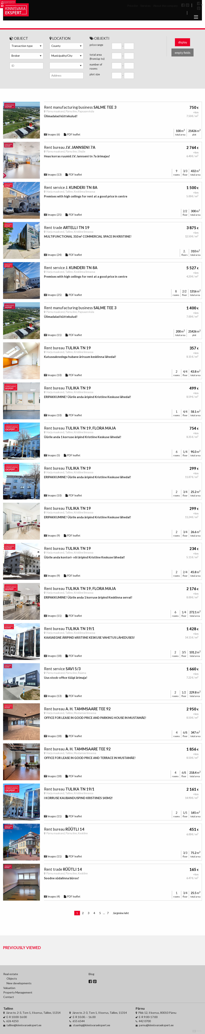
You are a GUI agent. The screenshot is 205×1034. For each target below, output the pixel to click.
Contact (8, 997)
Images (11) (53, 335)
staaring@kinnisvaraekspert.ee (91, 1025)
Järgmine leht (121, 913)
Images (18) (53, 655)
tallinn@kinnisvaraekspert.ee (24, 1025)
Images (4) (52, 896)
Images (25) (53, 214)
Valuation (9, 988)
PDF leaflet (72, 134)
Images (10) (53, 375)
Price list (132, 5)
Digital (197, 1031)
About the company (165, 5)
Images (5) (52, 455)
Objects (12, 978)
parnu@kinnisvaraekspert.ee (156, 1025)
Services (145, 5)
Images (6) (52, 134)
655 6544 (79, 1021)
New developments (19, 983)
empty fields (182, 52)
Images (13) (53, 174)
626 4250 (12, 1021)
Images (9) (52, 535)
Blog (91, 974)
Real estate (10, 974)
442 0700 (145, 1021)
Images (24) (53, 254)
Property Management (17, 992)
